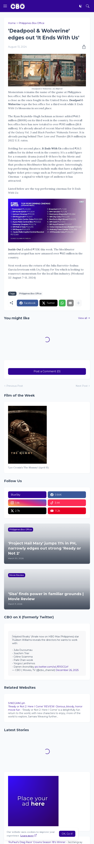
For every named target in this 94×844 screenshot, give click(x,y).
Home (12, 23)
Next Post (82, 385)
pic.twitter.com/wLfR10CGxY (51, 666)
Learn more (27, 835)
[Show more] (78, 303)
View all (82, 318)
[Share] (83, 47)
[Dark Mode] (81, 6)
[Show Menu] (5, 6)
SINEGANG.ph (16, 703)
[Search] (88, 6)
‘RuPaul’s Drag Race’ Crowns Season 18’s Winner (36, 842)
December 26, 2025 (67, 670)
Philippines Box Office (31, 23)
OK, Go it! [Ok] (67, 833)
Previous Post (14, 385)
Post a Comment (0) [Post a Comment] (47, 371)
